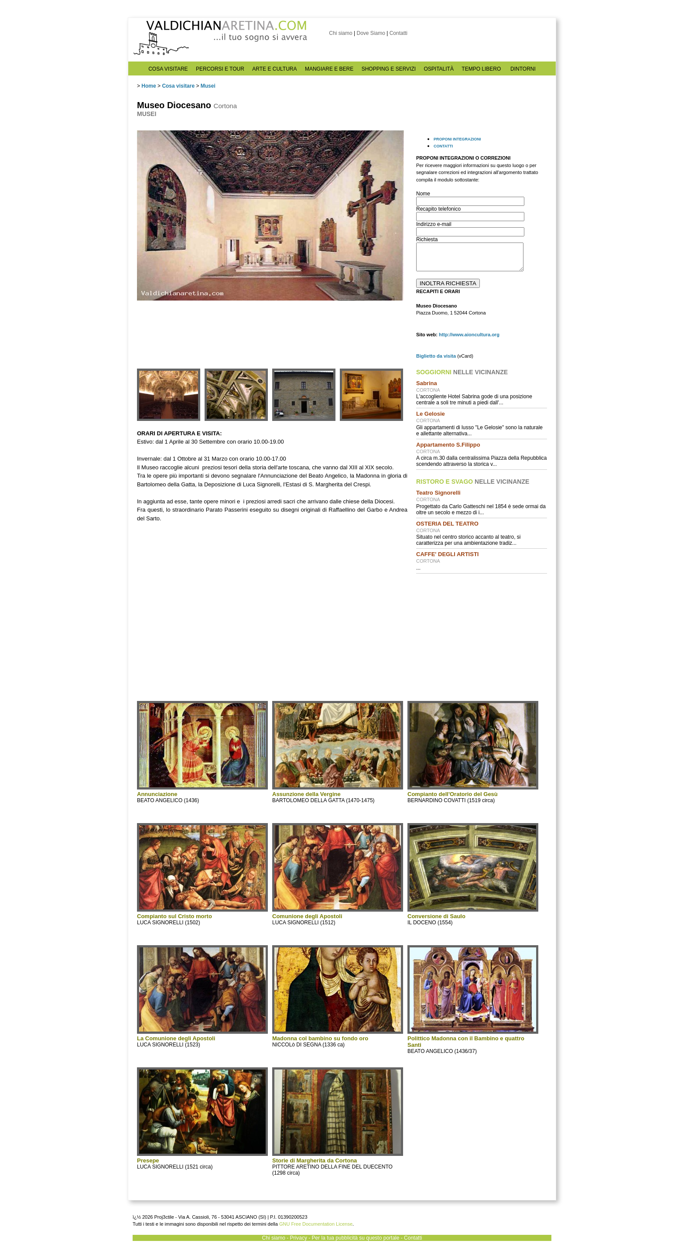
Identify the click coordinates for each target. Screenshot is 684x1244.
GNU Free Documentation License (315, 1224)
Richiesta (427, 239)
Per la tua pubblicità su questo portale (356, 1238)
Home (148, 86)
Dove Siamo (370, 33)
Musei (208, 86)
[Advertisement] (481, 636)
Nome (423, 194)
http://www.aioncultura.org (469, 334)
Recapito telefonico (438, 209)
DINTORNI (523, 69)
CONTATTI (443, 146)
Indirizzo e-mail (433, 224)
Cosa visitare (178, 86)
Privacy (298, 1238)
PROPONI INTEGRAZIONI (457, 139)
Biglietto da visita (436, 356)
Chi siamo (340, 33)
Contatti (398, 33)
